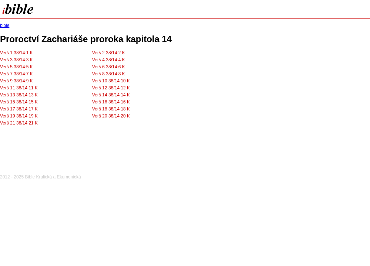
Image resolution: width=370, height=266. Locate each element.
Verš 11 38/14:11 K (19, 88)
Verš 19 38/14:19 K (19, 116)
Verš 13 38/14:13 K (19, 95)
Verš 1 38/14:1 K (16, 52)
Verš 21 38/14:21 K (19, 123)
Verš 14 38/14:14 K (111, 95)
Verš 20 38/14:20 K (111, 116)
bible (4, 25)
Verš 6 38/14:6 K (108, 66)
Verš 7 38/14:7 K (16, 73)
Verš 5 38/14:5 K (16, 66)
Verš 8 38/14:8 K (108, 73)
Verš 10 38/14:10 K (111, 80)
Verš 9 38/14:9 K (16, 80)
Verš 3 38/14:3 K (16, 59)
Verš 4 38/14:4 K (108, 59)
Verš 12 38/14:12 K (111, 88)
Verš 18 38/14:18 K (111, 109)
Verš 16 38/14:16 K (111, 102)
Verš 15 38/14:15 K (19, 102)
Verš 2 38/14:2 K (108, 52)
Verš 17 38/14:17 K (19, 109)
